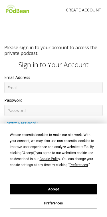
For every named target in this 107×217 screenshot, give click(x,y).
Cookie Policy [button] (49, 159)
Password (13, 100)
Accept (53, 189)
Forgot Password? (21, 123)
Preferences (53, 203)
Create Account (83, 10)
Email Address (17, 77)
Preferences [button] (79, 165)
